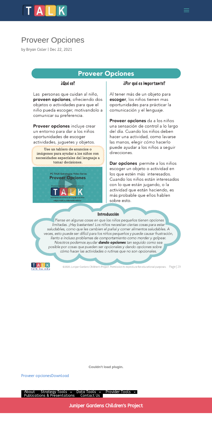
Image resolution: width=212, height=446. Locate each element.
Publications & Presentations (49, 395)
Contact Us (90, 395)
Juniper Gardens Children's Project (106, 406)
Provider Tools (118, 392)
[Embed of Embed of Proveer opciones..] (106, 367)
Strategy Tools (54, 392)
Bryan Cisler (36, 49)
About (29, 392)
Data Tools (86, 392)
